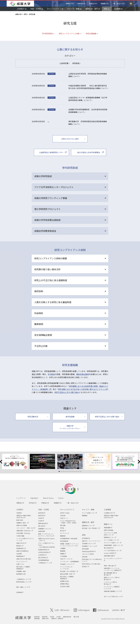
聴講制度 (62, 536)
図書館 (63, 553)
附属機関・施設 (21, 571)
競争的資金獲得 (82, 374)
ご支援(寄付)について (23, 579)
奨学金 (62, 528)
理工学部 (41, 526)
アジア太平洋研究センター (112, 550)
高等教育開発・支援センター (113, 545)
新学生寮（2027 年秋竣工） (69, 571)
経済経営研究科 (43, 550)
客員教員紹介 (21, 548)
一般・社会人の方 (118, 3)
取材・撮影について (23, 587)
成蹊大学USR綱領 (21, 525)
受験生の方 (70, 3)
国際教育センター (88, 525)
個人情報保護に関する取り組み (110, 574)
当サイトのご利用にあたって (113, 596)
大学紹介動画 (20, 536)
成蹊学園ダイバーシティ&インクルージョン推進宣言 (112, 569)
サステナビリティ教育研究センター (110, 534)
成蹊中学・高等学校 (57, 618)
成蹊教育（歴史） (22, 523)
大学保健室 (63, 556)
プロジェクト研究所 (88, 554)
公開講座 (62, 548)
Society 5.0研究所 (110, 553)
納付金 (63, 531)
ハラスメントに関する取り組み (110, 583)
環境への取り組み (110, 566)
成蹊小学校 (45, 618)
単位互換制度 (64, 541)
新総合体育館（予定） (67, 574)
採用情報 (19, 592)
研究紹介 (85, 566)
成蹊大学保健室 (108, 530)
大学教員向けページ (45, 563)
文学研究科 (42, 555)
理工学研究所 (108, 548)
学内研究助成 (47, 33)
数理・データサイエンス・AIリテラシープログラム (46, 535)
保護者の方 (104, 3)
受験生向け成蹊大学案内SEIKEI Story (23, 516)
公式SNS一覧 (118, 610)
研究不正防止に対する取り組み (66, 392)
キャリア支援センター (89, 513)
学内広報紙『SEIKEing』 (23, 533)
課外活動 (62, 525)
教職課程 (62, 551)
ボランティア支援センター (112, 543)
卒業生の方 (93, 3)
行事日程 (62, 515)
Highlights (34, 498)
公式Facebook (101, 610)
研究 (84, 535)
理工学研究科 (43, 557)
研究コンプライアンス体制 (69, 33)
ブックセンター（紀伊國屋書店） (70, 561)
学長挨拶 (19, 513)
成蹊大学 (23, 617)
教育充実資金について (23, 582)
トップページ (21, 498)
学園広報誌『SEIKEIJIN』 (24, 531)
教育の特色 (19, 520)
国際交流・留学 (88, 522)
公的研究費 (64, 63)
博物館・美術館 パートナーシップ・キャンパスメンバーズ (69, 545)
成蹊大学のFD (21, 543)
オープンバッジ (64, 533)
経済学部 (41, 513)
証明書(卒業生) (64, 584)
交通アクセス (20, 564)
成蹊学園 (36, 618)
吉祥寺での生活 (64, 513)
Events (60, 498)
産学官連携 (85, 549)
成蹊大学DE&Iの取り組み (23, 559)
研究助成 (76, 63)
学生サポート (64, 518)
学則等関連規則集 (43, 560)
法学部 (41, 518)
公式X (60, 610)
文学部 (41, 521)
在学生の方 (81, 3)
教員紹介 (19, 546)
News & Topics (48, 498)
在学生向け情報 (64, 586)
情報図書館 (108, 527)
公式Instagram (82, 610)
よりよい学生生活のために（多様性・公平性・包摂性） (68, 522)
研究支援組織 (91, 33)
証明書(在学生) (64, 581)
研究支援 (84, 557)
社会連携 (19, 553)
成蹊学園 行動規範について (113, 591)
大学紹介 (19, 509)
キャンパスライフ (67, 509)
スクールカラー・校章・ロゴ (25, 528)
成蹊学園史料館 (109, 556)
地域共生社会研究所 (88, 551)
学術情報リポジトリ (88, 543)
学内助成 (51, 374)
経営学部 (41, 515)
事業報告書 (20, 556)
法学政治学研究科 (44, 552)
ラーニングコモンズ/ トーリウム (66, 568)
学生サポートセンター (66, 559)
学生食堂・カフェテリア (67, 564)
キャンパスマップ (21, 561)
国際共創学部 (43, 523)
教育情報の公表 (21, 574)
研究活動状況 (86, 538)
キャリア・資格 (88, 509)
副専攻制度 (41, 531)
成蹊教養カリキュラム (44, 529)
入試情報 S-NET (109, 513)
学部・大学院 (43, 509)
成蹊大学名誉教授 (22, 551)
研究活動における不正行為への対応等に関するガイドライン (82, 389)
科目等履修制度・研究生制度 (68, 538)
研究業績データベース (89, 546)
